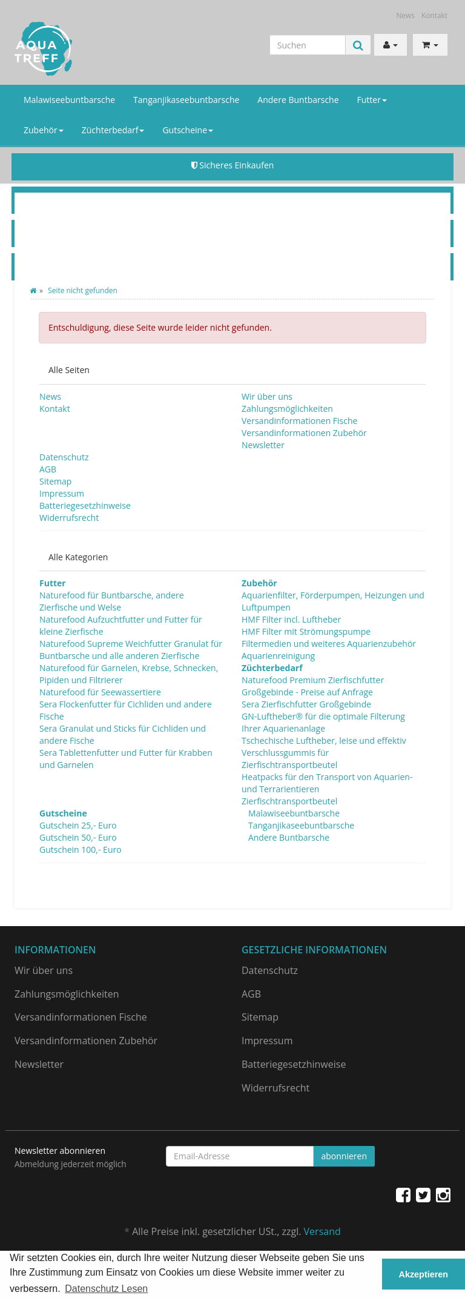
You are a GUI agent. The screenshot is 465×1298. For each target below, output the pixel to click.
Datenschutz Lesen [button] (106, 1288)
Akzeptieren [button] (424, 1274)
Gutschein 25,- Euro (78, 825)
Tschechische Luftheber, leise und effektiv (324, 740)
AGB (47, 469)
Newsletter (263, 445)
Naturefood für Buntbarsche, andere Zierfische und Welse (111, 601)
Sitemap (55, 481)
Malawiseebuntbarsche (69, 99)
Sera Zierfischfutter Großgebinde (306, 704)
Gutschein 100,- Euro (80, 849)
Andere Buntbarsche (297, 99)
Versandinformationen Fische (299, 420)
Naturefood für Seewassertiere (100, 692)
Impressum (61, 493)
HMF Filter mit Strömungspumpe (306, 631)
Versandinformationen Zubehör (304, 433)
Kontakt (434, 15)
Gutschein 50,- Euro (78, 837)
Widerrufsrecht (69, 517)
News (405, 15)
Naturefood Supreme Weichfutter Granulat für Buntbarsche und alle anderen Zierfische (130, 649)
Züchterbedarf (113, 130)
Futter (372, 99)
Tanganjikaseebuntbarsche (186, 99)
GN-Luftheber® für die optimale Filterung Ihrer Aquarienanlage (323, 722)
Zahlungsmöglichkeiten (287, 408)
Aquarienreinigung (278, 655)
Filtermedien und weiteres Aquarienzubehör (329, 643)
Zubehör (44, 130)
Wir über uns (267, 396)
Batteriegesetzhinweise (85, 505)
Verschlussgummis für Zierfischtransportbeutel (289, 758)
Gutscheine (187, 130)
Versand (322, 1231)
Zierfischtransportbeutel (289, 801)
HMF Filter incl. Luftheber (291, 619)
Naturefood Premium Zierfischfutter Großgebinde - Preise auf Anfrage (313, 686)
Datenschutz (63, 457)
